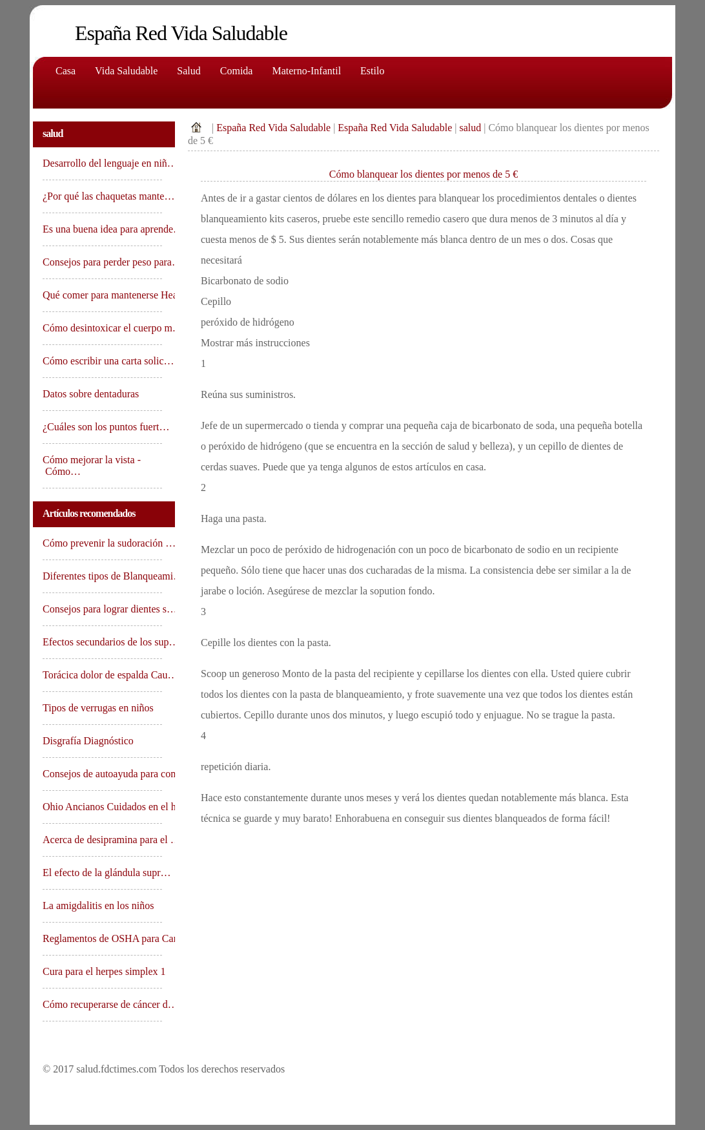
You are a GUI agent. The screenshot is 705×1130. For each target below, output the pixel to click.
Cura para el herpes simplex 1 (102, 971)
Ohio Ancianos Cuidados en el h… (102, 806)
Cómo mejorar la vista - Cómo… (92, 465)
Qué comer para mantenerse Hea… (102, 294)
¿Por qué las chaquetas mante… (102, 196)
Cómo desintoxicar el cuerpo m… (102, 327)
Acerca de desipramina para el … (102, 839)
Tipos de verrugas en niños (99, 707)
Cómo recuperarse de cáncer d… (102, 1004)
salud (470, 127)
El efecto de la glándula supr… (102, 872)
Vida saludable (126, 70)
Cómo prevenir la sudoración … (102, 543)
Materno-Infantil (306, 70)
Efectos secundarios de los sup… (102, 641)
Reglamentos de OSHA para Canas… (102, 938)
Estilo (372, 70)
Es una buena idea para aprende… (102, 229)
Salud (188, 70)
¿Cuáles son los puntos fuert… (102, 426)
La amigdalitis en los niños (99, 905)
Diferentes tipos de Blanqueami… (102, 575)
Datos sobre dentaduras (92, 393)
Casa (66, 70)
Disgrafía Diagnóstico (89, 740)
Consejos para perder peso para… (102, 261)
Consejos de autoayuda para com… (102, 773)
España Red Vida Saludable (273, 127)
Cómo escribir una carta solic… (102, 360)
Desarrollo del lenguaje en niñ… (102, 163)
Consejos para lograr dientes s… (102, 608)
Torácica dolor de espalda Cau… (102, 674)
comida (236, 70)
